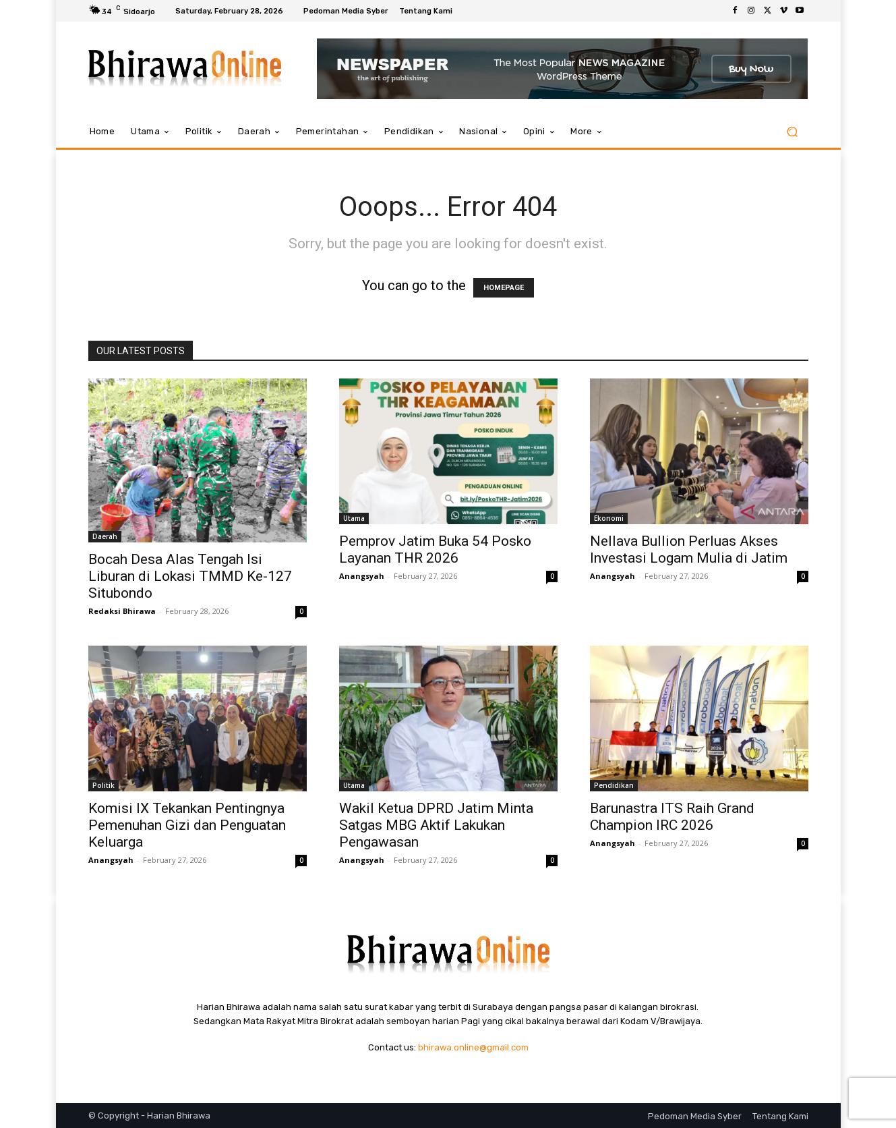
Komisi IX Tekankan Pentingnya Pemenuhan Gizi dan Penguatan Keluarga (187, 825)
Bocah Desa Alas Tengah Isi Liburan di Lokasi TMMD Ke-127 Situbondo (190, 576)
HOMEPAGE (503, 287)
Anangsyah (361, 576)
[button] (792, 132)
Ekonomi (609, 518)
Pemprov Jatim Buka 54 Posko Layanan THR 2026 (435, 549)
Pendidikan (614, 785)
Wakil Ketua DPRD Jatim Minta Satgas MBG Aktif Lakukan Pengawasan (436, 825)
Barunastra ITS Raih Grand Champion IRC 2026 (672, 816)
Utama (354, 518)
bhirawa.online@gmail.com (473, 1047)
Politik (103, 785)
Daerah (104, 536)
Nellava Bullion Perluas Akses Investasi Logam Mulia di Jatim (688, 549)
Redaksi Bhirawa (122, 611)
